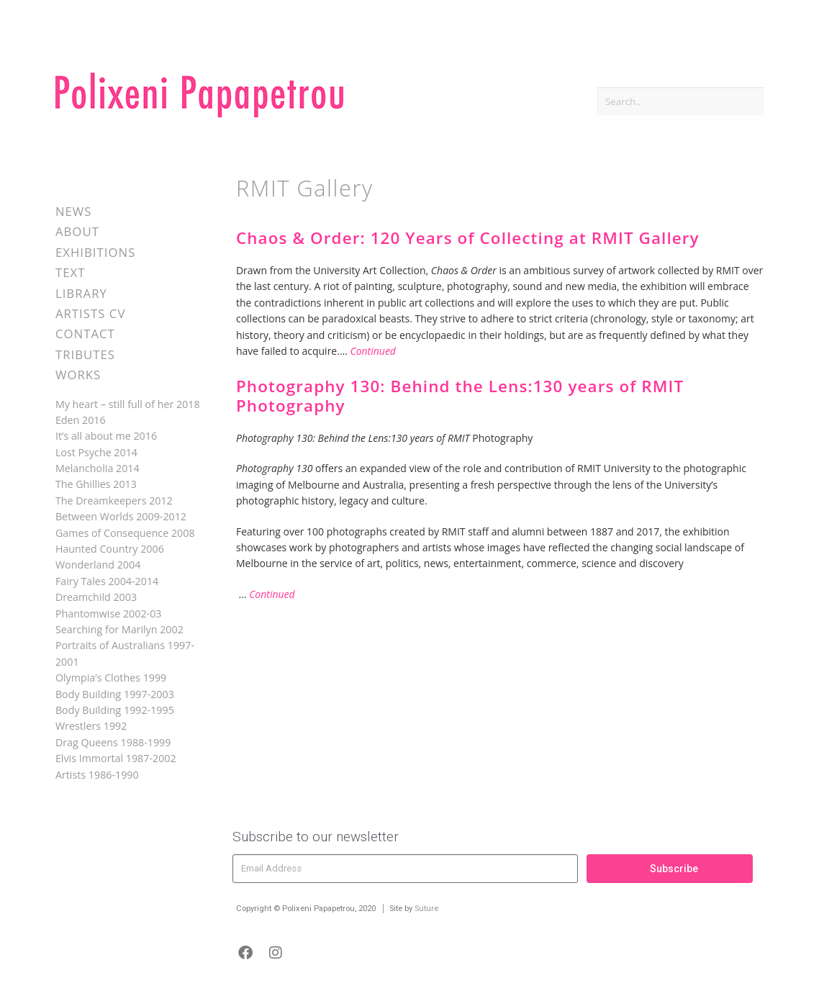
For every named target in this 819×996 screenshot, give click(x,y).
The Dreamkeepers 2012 (114, 500)
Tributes (85, 354)
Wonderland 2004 (97, 564)
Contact (85, 333)
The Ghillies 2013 (96, 484)
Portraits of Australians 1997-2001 (124, 653)
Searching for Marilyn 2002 (119, 629)
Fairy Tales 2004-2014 (106, 581)
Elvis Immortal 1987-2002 (115, 758)
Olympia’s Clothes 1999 (110, 677)
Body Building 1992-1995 (114, 710)
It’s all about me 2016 (106, 436)
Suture (426, 908)
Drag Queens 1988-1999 (113, 742)
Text (70, 272)
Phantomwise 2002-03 (108, 613)
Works (78, 374)
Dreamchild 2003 (96, 597)
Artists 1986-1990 (97, 775)
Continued (373, 351)
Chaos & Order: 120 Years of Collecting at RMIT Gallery (468, 238)
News (73, 211)
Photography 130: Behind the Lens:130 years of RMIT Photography (460, 396)
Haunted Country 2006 (109, 549)
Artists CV (90, 313)
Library (81, 293)
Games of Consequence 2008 (125, 533)
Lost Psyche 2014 (96, 452)
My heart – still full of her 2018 (127, 404)
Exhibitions (95, 252)
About (77, 231)
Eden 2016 (80, 420)
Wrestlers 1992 (91, 726)
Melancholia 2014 (97, 468)
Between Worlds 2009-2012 (120, 516)
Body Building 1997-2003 (114, 694)
